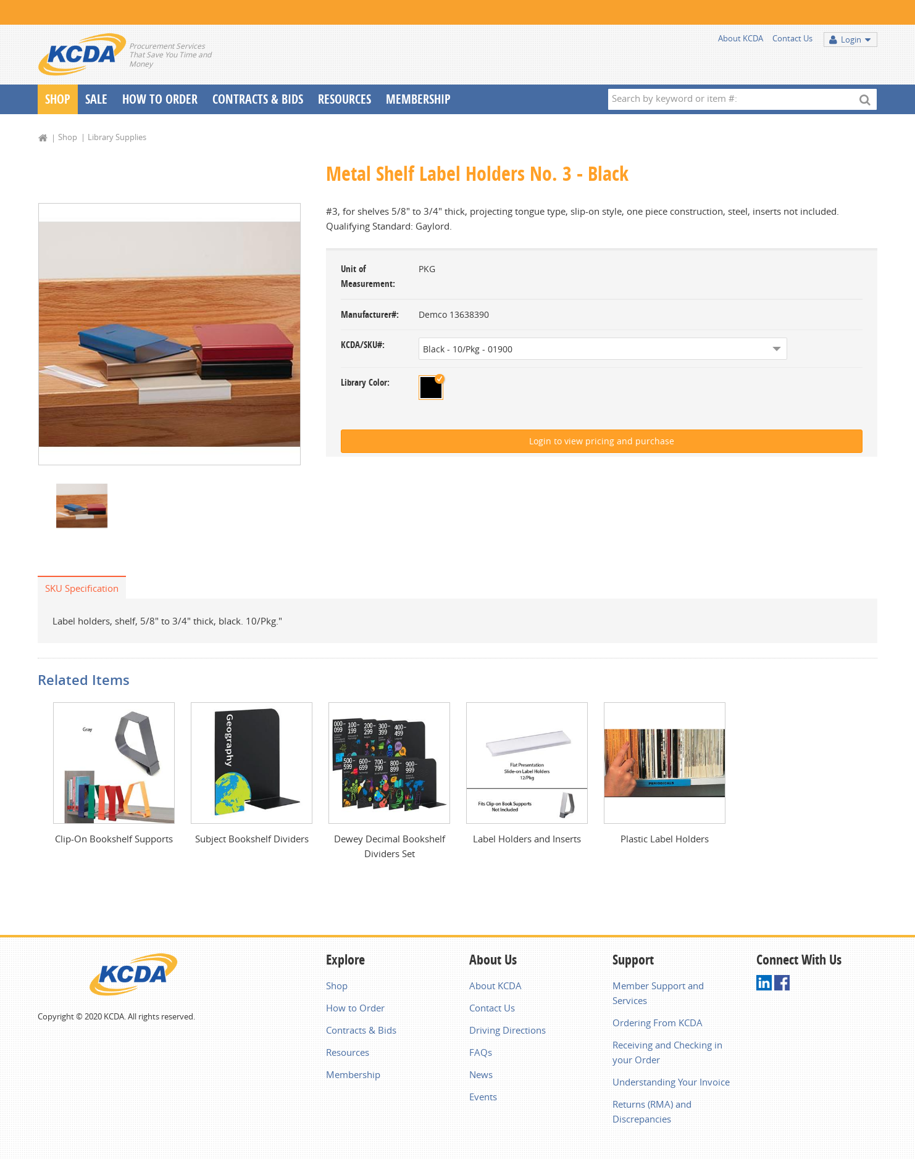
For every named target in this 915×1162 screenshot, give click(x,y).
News (481, 1074)
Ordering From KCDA (657, 1022)
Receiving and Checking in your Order (667, 1052)
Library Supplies (117, 137)
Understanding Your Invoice (671, 1082)
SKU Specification (82, 588)
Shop (57, 99)
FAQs (480, 1052)
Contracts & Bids (257, 99)
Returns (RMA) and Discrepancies (651, 1111)
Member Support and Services (658, 992)
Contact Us (792, 38)
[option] (169, 334)
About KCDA (740, 38)
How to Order (355, 1008)
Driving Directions (507, 1030)
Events (483, 1096)
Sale (96, 99)
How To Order (160, 99)
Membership (418, 99)
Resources (344, 99)
